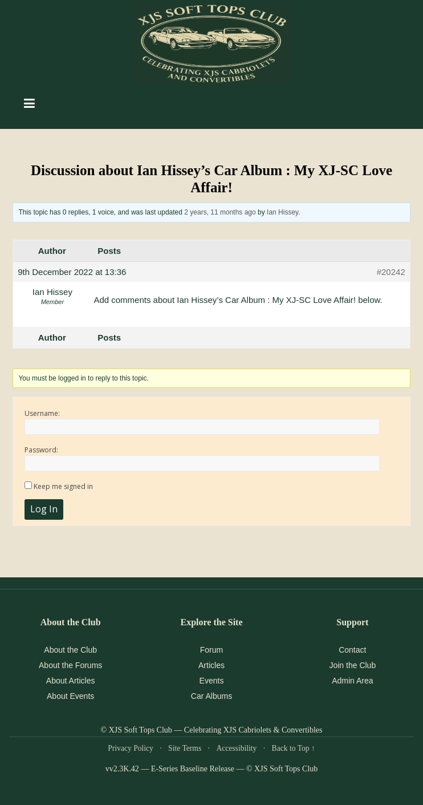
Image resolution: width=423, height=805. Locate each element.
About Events (70, 696)
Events (212, 680)
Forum (211, 649)
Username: (42, 413)
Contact (352, 649)
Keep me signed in (63, 486)
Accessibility (236, 748)
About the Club (70, 649)
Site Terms (184, 748)
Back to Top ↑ (293, 748)
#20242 (391, 272)
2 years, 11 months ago (219, 212)
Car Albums (211, 696)
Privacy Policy (130, 748)
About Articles (70, 680)
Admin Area (352, 680)
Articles (211, 665)
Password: (41, 450)
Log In (44, 509)
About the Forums (70, 665)
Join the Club (352, 665)
